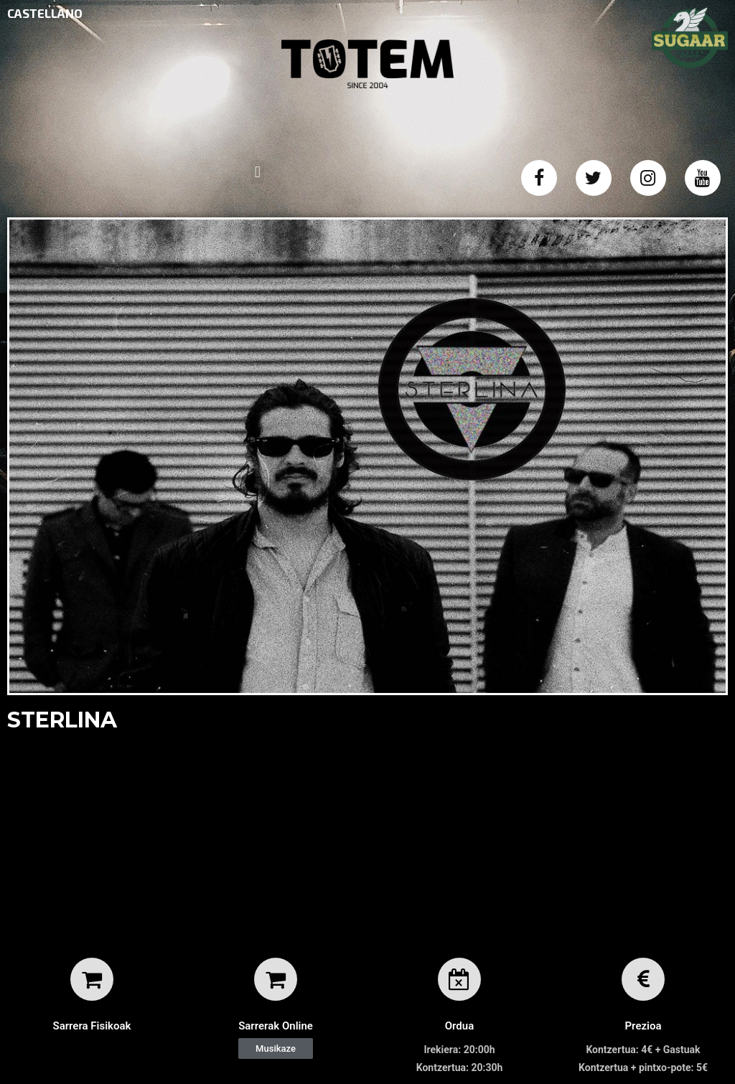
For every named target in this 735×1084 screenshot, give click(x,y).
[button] (275, 1048)
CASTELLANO (45, 13)
